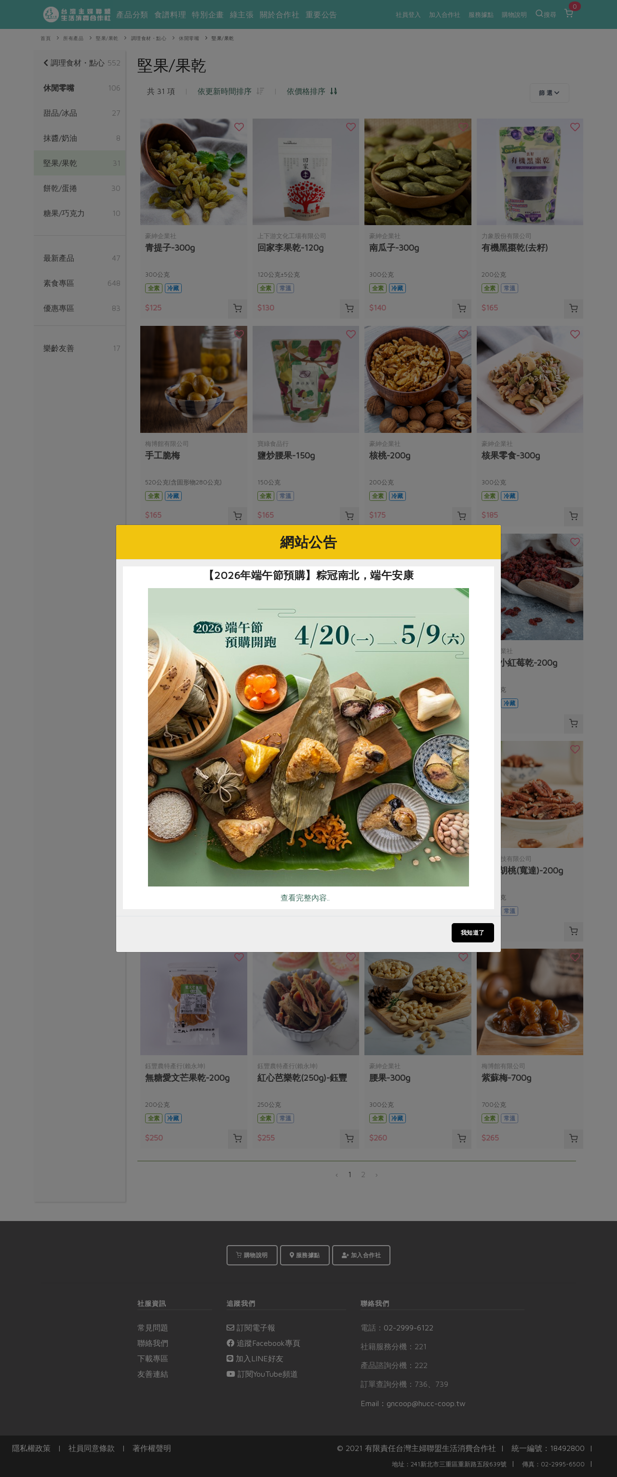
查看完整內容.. (305, 897)
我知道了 (473, 932)
